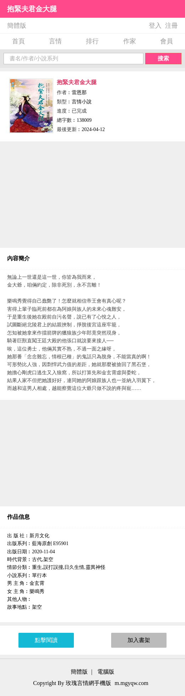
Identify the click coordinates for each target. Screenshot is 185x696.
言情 (55, 41)
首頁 (18, 41)
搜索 (163, 58)
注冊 (171, 25)
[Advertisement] (92, 194)
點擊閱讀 (46, 640)
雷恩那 (79, 92)
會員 (166, 41)
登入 (155, 25)
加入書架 (138, 640)
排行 (92, 41)
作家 (129, 41)
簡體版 (16, 25)
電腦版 (105, 672)
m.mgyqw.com (131, 683)
